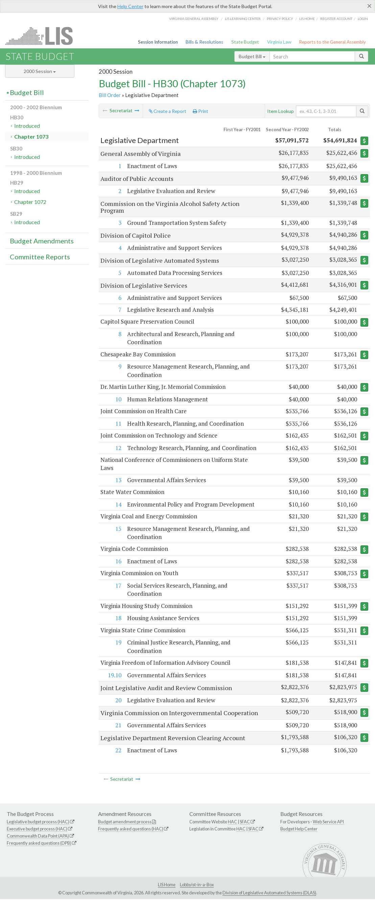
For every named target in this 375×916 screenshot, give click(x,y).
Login (363, 19)
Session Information (158, 42)
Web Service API (328, 838)
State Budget (245, 42)
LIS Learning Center (243, 19)
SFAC (245, 838)
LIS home (307, 19)
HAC (232, 838)
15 (118, 538)
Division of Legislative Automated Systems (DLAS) (269, 909)
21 (118, 742)
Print (200, 111)
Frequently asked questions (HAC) (130, 845)
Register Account (336, 19)
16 (118, 570)
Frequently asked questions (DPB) (39, 860)
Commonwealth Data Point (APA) (38, 852)
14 (118, 513)
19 (118, 652)
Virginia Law (279, 42)
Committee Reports (40, 257)
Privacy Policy (280, 19)
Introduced (27, 125)
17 (118, 595)
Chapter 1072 (30, 201)
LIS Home (166, 901)
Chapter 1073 (31, 136)
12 (118, 448)
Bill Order (110, 95)
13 (118, 489)
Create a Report (167, 111)
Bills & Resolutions (204, 42)
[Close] (369, 5)
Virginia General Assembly (193, 19)
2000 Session (40, 71)
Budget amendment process (124, 838)
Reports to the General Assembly (332, 42)
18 (118, 628)
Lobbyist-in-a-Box (197, 901)
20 (118, 710)
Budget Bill (252, 56)
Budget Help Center (299, 845)
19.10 (114, 685)
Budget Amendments (42, 241)
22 (118, 767)
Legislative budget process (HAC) (38, 838)
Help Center (130, 6)
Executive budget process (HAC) (37, 845)
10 (118, 399)
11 (118, 424)
